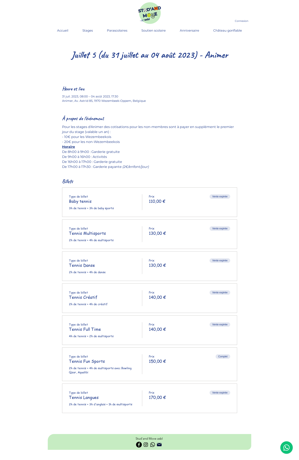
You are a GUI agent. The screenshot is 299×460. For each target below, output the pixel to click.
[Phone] (159, 444)
